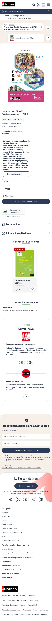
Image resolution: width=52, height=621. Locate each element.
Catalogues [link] (27, 610)
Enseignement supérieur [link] (10, 540)
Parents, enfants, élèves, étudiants (15, 545)
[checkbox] (3, 456)
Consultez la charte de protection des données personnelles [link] (21, 468)
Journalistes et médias (11, 573)
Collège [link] (4, 520)
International (7, 577)
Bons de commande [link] (40, 610)
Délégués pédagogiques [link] (11, 610)
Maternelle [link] (5, 512)
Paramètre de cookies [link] (10, 605)
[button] (26, 77)
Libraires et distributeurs (11, 569)
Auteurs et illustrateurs (11, 565)
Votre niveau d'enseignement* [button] (15, 436)
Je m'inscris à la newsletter (24, 450)
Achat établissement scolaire (26, 201)
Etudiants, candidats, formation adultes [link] (16, 553)
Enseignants (6, 509)
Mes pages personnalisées (27, 11)
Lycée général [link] (7, 524)
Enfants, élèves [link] (7, 549)
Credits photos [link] (33, 595)
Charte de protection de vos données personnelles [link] (20, 600)
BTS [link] (3, 536)
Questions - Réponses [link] (10, 615)
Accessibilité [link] (32, 605)
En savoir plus (13, 216)
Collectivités (7, 562)
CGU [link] (22, 615)
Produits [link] (44, 615)
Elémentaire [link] (6, 516)
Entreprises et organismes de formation (17, 558)
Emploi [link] (23, 605)
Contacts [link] (35, 615)
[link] (22, 362)
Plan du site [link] (6, 595)
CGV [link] (28, 615)
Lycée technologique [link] (9, 528)
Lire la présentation (14, 174)
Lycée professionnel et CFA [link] (12, 532)
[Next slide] (48, 38)
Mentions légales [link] (19, 595)
